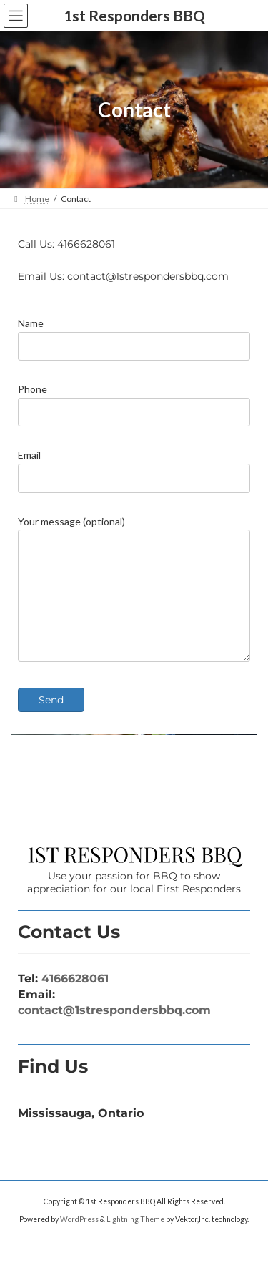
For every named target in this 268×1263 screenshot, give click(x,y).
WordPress (79, 1241)
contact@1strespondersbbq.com (114, 1031)
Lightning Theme (135, 1241)
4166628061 (75, 1000)
